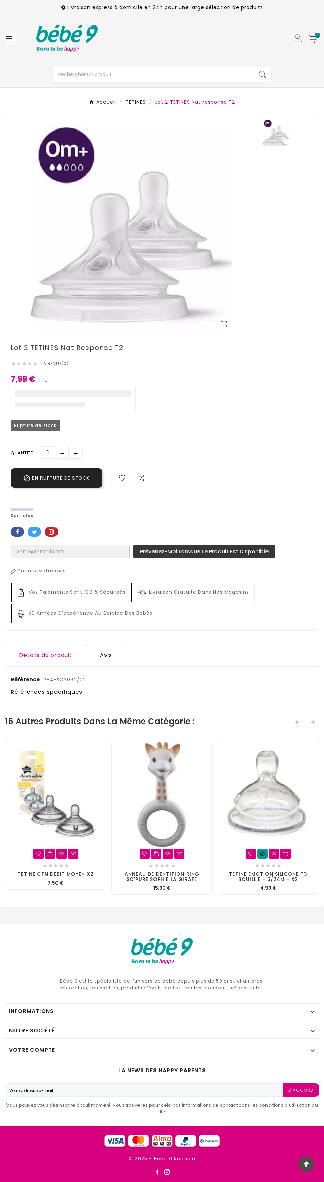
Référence (26, 679)
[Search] (262, 74)
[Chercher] (153, 74)
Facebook (17, 532)
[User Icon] (298, 38)
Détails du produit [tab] (45, 655)
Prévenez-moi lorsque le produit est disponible (204, 551)
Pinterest (51, 532)
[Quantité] (48, 452)
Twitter (34, 532)
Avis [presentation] (106, 655)
